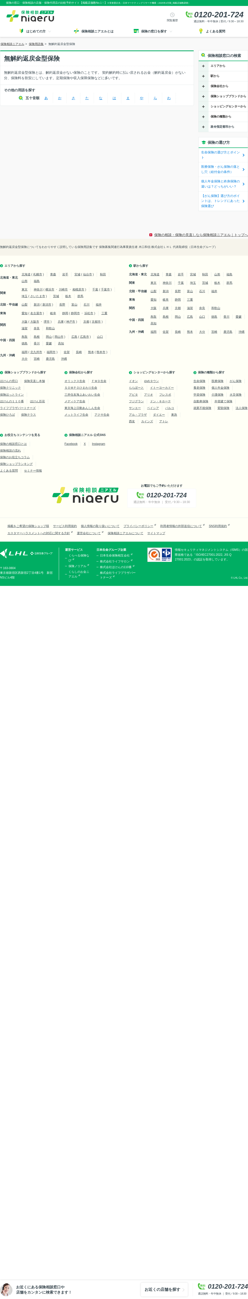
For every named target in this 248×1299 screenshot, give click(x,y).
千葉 (95, 289)
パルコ (169, 408)
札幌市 (37, 274)
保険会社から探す (81, 372)
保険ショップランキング (16, 464)
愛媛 (49, 343)
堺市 (47, 321)
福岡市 (51, 352)
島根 (37, 336)
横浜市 (49, 289)
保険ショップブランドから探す (25, 372)
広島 (74, 336)
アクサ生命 (101, 414)
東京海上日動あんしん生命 (82, 408)
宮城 (77, 274)
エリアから (218, 66)
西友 (132, 421)
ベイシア (153, 408)
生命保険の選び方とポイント (220, 154)
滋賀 (25, 328)
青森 (53, 274)
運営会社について (89, 533)
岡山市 (59, 336)
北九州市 (36, 352)
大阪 (25, 321)
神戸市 (70, 321)
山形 (25, 281)
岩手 (65, 274)
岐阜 (53, 313)
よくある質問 (9, 470)
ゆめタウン (151, 381)
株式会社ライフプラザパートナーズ (118, 575)
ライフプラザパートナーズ (18, 408)
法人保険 (242, 408)
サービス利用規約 (65, 526)
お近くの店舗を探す (162, 1289)
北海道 (26, 274)
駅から (215, 76)
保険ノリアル (77, 566)
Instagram (98, 444)
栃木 (68, 296)
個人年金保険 (220, 387)
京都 (86, 321)
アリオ (148, 394)
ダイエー (159, 414)
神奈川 (38, 289)
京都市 (96, 321)
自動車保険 (200, 401)
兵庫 (61, 321)
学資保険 (199, 394)
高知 (61, 343)
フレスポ (165, 394)
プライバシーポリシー (138, 526)
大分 (25, 359)
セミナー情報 (33, 470)
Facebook (71, 444)
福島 (37, 281)
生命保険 (199, 381)
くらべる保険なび (78, 558)
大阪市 (34, 321)
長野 (62, 304)
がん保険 (236, 381)
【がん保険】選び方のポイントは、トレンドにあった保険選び (220, 201)
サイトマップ (156, 533)
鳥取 (25, 336)
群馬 (80, 296)
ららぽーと (136, 387)
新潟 (37, 304)
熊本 (91, 352)
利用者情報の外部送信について (181, 526)
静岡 (65, 313)
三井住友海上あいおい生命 (82, 394)
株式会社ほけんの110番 (116, 567)
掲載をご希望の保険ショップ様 (28, 526)
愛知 (25, 313)
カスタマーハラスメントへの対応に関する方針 (38, 533)
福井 (99, 304)
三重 (104, 313)
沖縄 (64, 359)
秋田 (103, 274)
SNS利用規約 (218, 526)
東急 (174, 414)
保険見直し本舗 (34, 381)
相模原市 (78, 289)
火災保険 (236, 394)
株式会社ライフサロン (115, 561)
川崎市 (63, 289)
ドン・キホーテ (160, 401)
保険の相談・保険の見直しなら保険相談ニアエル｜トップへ (201, 235)
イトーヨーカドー (162, 387)
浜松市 (88, 313)
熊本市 (100, 352)
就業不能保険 (202, 408)
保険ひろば (7, 414)
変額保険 (223, 408)
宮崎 (37, 359)
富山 (74, 304)
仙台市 (87, 274)
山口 (100, 336)
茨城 (56, 296)
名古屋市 (36, 313)
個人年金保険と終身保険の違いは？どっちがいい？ (220, 183)
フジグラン (136, 401)
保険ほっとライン (12, 394)
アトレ (163, 421)
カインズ (147, 421)
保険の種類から (221, 116)
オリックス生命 (74, 381)
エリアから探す (14, 265)
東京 (25, 289)
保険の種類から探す (211, 372)
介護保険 (217, 394)
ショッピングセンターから (228, 106)
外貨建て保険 (223, 401)
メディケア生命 (74, 401)
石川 (87, 304)
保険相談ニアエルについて (125, 533)
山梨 (25, 304)
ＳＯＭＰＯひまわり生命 (80, 387)
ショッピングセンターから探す (154, 372)
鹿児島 (50, 359)
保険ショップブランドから (228, 96)
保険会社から (219, 86)
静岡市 (75, 313)
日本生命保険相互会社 (115, 555)
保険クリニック (10, 387)
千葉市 (105, 289)
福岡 (25, 352)
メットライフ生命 (76, 414)
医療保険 (217, 381)
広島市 (84, 336)
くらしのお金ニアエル (78, 574)
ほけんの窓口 (9, 381)
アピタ (133, 394)
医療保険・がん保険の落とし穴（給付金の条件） (220, 169)
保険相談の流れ (10, 450)
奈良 (37, 328)
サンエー (135, 408)
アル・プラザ (138, 414)
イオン (133, 381)
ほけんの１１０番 (12, 401)
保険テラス (28, 414)
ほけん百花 (37, 401)
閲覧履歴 (172, 20)
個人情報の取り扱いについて (100, 526)
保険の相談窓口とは (13, 444)
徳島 (25, 343)
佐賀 (67, 352)
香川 (37, 343)
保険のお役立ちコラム (15, 457)
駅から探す (140, 265)
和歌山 (50, 328)
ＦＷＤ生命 (99, 381)
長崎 (79, 352)
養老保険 (199, 387)
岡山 (49, 336)
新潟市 (46, 304)
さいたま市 (37, 296)
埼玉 (25, 296)
